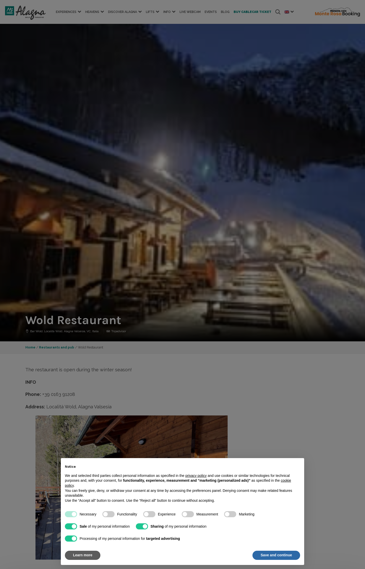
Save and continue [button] (276, 555)
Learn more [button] (82, 555)
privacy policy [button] (196, 476)
